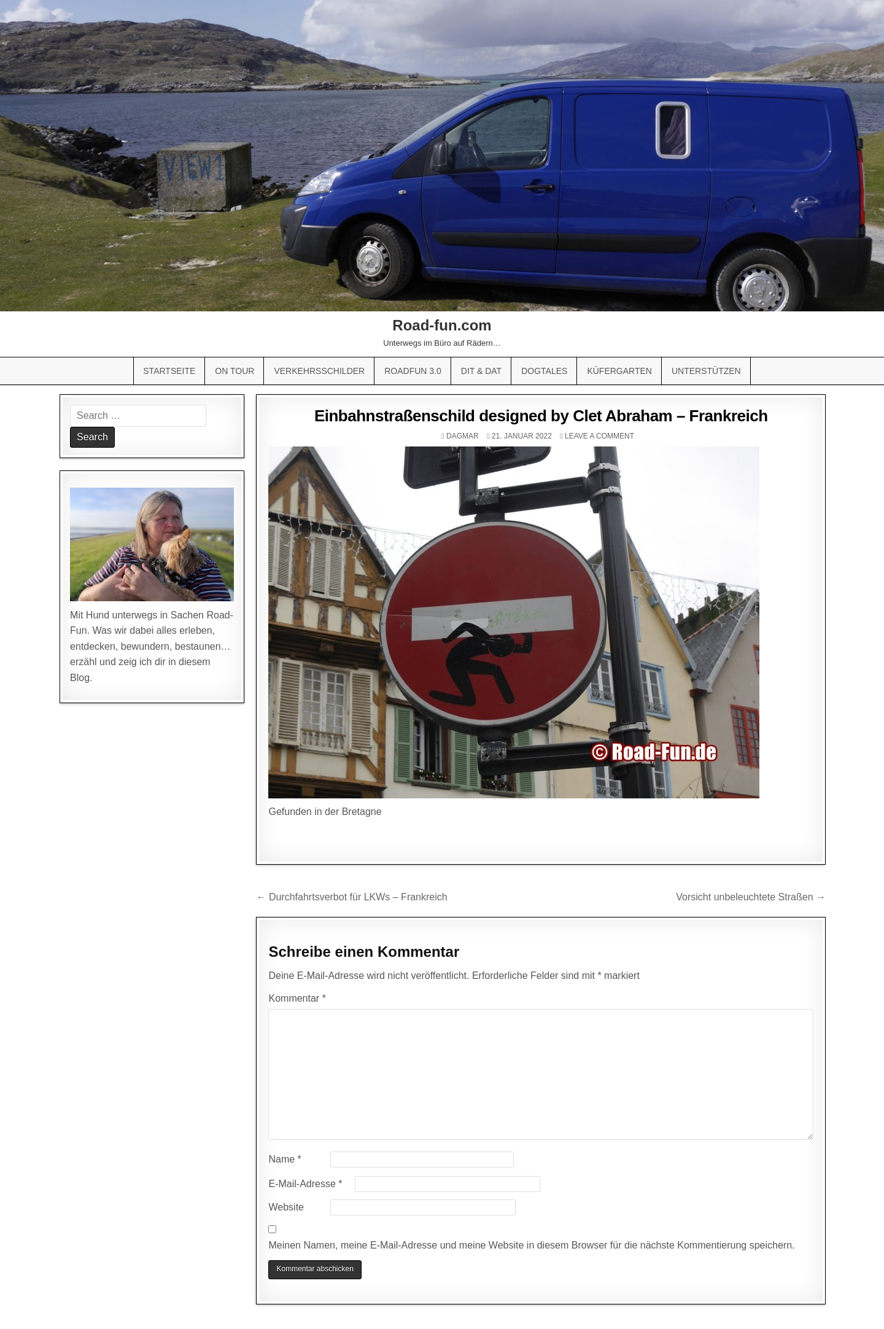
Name (284, 1159)
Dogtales (544, 371)
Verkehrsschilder (319, 371)
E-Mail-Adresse (305, 1184)
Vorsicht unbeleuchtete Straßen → (751, 897)
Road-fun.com (441, 325)
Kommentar (296, 998)
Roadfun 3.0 (412, 371)
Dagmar (462, 436)
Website (286, 1207)
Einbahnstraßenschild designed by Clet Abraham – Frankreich (541, 416)
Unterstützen (706, 371)
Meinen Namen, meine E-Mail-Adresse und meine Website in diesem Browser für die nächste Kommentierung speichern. (531, 1245)
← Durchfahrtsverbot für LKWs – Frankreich (351, 897)
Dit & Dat (481, 371)
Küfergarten (619, 371)
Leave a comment (599, 436)
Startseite (169, 371)
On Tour (234, 371)
